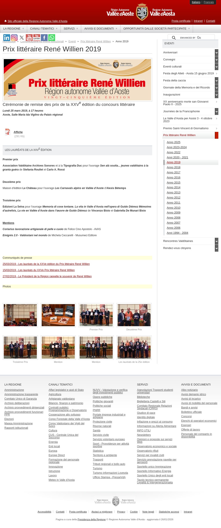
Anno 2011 (173, 202)
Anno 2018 (173, 167)
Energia (53, 442)
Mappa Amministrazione (18, 423)
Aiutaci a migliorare (102, 511)
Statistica (98, 450)
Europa (53, 450)
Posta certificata (181, 20)
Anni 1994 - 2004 (177, 232)
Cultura (53, 430)
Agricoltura (55, 394)
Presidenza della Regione (92, 519)
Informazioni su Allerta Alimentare (156, 426)
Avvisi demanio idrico (193, 394)
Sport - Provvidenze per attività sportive (111, 445)
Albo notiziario (189, 389)
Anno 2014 (173, 187)
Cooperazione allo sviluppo (64, 414)
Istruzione (54, 471)
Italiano (196, 2)
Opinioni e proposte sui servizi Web (154, 441)
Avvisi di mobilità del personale (199, 403)
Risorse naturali (102, 426)
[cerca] (190, 38)
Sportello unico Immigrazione (154, 466)
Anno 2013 (173, 192)
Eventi (72, 41)
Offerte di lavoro (190, 429)
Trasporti (98, 459)
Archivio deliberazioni (16, 403)
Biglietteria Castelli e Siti (151, 401)
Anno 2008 (173, 217)
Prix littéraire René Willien (96, 41)
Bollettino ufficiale (191, 412)
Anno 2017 (173, 172)
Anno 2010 (173, 207)
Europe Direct (57, 455)
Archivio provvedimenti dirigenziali (24, 407)
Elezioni (9, 419)
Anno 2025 (173, 142)
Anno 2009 (173, 212)
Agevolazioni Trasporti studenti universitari (155, 391)
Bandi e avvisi (189, 407)
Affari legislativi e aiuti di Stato (66, 389)
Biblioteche (143, 397)
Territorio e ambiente (105, 455)
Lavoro (53, 475)
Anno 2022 (173, 152)
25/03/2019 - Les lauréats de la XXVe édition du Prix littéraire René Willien (46, 264)
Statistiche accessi (169, 511)
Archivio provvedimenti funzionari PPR (23, 413)
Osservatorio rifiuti (147, 450)
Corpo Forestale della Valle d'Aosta (69, 419)
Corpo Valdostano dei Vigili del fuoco (66, 425)
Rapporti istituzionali (16, 427)
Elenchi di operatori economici (199, 420)
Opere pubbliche (102, 397)
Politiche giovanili (103, 401)
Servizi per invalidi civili (150, 455)
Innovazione (56, 466)
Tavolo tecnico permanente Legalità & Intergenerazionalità (155, 481)
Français (209, 2)
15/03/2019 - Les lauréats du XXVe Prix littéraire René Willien (39, 270)
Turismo (97, 468)
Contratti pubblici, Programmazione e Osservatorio (68, 409)
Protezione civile (102, 421)
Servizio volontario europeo (109, 439)
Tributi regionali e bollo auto (109, 464)
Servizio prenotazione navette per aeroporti (156, 461)
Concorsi (186, 416)
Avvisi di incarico (191, 398)
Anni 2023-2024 (177, 147)
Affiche (18, 132)
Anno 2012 (173, 197)
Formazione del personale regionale (64, 461)
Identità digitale (146, 417)
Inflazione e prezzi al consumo (154, 421)
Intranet (198, 20)
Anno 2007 (173, 222)
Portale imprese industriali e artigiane (109, 416)
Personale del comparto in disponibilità (196, 435)
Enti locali (54, 446)
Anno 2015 (173, 182)
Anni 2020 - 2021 (177, 157)
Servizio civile (101, 434)
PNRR (96, 410)
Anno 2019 (173, 162)
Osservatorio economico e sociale (157, 446)
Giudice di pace (146, 412)
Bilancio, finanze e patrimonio (66, 403)
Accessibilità (44, 511)
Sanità (96, 430)
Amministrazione (14, 389)
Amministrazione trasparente (21, 394)
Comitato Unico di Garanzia (20, 398)
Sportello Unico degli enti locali (155, 475)
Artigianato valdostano (62, 398)
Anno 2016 (173, 177)
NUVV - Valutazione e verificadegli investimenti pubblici (110, 391)
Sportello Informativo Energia (154, 471)
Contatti (210, 20)
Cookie (134, 511)
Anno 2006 (173, 227)
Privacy (121, 511)
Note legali (148, 511)
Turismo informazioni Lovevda (110, 472)
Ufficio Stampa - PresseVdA (109, 477)
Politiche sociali (102, 405)
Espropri (186, 425)
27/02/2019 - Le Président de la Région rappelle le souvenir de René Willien (47, 276)
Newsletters (144, 434)
